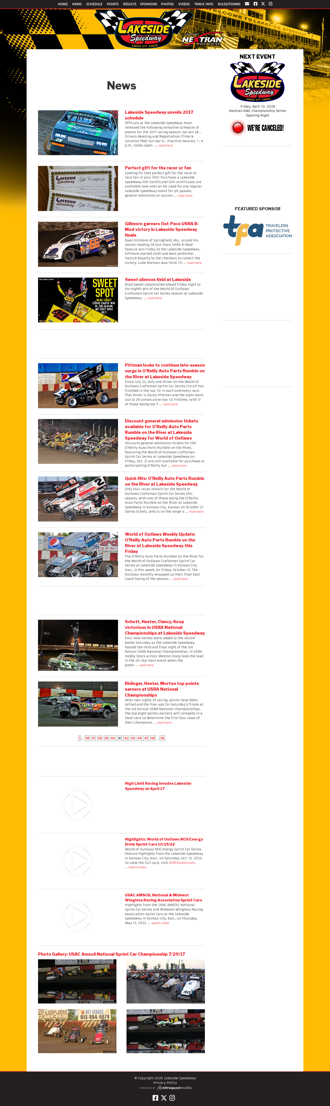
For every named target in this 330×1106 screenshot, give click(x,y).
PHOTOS (167, 4)
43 (133, 738)
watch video (137, 867)
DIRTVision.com (182, 863)
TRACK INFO (203, 4)
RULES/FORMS (229, 4)
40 (113, 738)
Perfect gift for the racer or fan (158, 167)
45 (146, 738)
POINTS (112, 4)
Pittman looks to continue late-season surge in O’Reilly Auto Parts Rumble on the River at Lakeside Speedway (165, 371)
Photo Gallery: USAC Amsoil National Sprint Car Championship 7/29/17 (111, 954)
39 (106, 738)
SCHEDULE (94, 4)
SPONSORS (148, 4)
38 (100, 738)
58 (162, 738)
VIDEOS (184, 4)
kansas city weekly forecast (257, 200)
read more (165, 145)
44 (139, 738)
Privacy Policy (165, 1083)
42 (126, 738)
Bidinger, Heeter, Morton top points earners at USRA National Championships (162, 689)
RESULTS (129, 4)
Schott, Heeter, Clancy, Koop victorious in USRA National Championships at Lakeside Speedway (165, 627)
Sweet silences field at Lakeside (158, 279)
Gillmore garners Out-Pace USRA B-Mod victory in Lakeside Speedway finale (162, 229)
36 (87, 738)
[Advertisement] (121, 63)
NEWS (77, 4)
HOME (63, 4)
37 (93, 738)
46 (153, 738)
